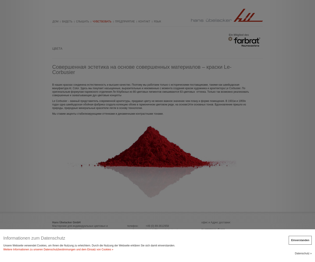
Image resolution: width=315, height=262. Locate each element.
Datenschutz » (303, 253)
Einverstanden (300, 240)
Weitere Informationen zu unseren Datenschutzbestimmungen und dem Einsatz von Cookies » (58, 249)
